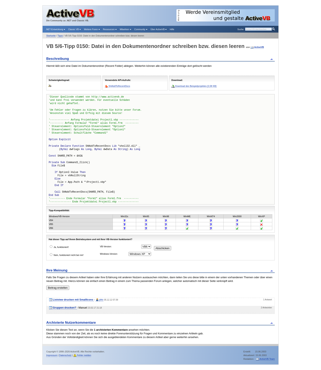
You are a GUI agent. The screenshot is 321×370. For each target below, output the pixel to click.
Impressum (51, 355)
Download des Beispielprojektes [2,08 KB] (195, 86)
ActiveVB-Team (267, 359)
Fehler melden (84, 355)
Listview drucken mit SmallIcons (73, 299)
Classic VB (74, 29)
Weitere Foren (92, 29)
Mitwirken (125, 29)
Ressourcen (110, 29)
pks (101, 299)
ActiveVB (259, 47)
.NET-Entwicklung (55, 29)
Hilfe (172, 29)
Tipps (60, 35)
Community (140, 29)
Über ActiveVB (158, 29)
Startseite (51, 35)
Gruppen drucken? (65, 307)
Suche (240, 29)
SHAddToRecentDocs (119, 86)
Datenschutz (65, 355)
